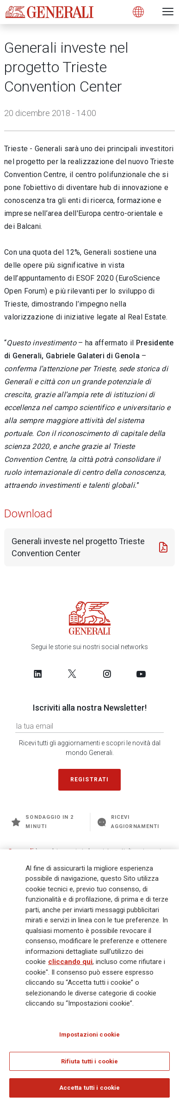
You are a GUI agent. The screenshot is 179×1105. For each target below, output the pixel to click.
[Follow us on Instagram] (107, 674)
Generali (21, 850)
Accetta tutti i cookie (89, 1091)
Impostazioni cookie (89, 1037)
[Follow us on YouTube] (141, 674)
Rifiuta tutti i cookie (89, 1064)
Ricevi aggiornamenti (128, 821)
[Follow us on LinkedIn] (38, 674)
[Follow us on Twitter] (72, 674)
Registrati (89, 779)
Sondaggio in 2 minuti (43, 821)
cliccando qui (70, 965)
